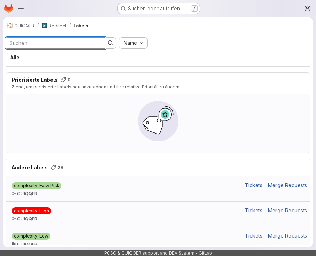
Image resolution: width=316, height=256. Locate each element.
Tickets (253, 185)
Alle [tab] (15, 57)
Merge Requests (287, 185)
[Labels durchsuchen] (55, 43)
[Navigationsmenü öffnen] (21, 8)
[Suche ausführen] (110, 43)
